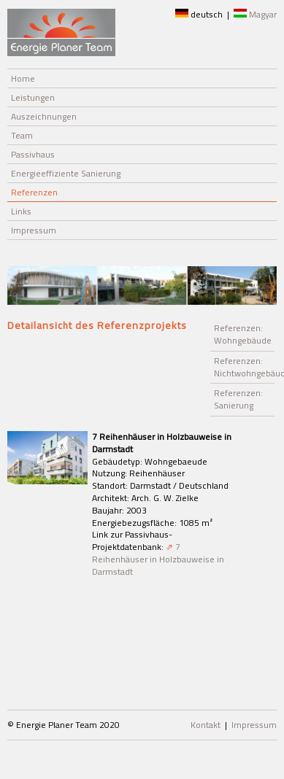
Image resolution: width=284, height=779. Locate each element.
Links (21, 211)
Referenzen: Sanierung (238, 399)
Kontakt (205, 724)
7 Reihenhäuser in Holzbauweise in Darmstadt (158, 559)
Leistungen (33, 97)
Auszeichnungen (44, 116)
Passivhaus (33, 154)
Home (23, 78)
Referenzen (34, 192)
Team (22, 135)
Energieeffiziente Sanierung (65, 173)
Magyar (255, 14)
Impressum (33, 230)
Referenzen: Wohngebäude (243, 334)
